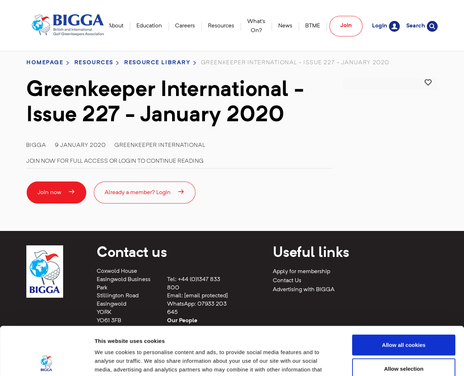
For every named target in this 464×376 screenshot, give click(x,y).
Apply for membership (301, 272)
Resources (221, 26)
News (285, 26)
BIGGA (36, 145)
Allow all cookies (404, 299)
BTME (312, 26)
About (115, 26)
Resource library (157, 63)
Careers (185, 26)
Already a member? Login (145, 192)
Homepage (45, 63)
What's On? (256, 26)
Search (422, 26)
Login (386, 26)
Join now (56, 192)
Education (149, 26)
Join (346, 26)
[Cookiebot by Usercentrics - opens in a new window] (46, 362)
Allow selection (403, 323)
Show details (378, 362)
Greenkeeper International (159, 145)
